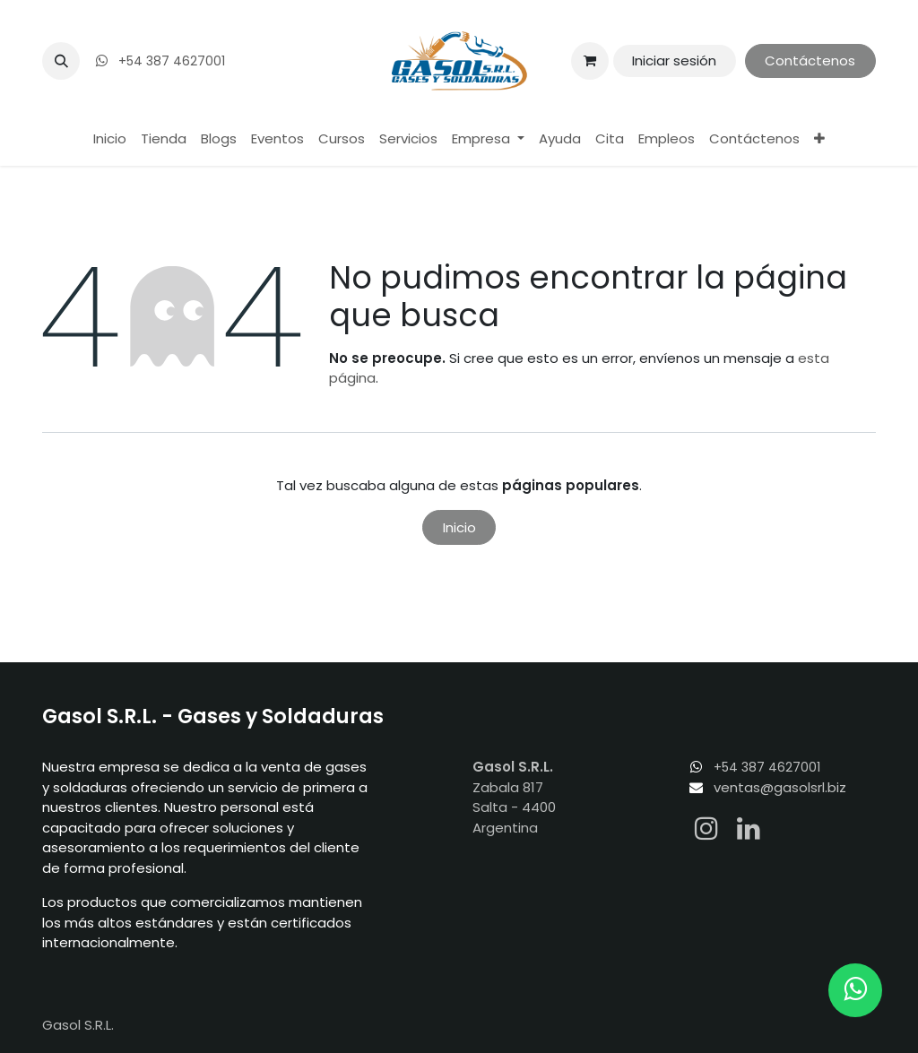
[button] (61, 61)
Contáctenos (810, 60)
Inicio (459, 527)
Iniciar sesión (674, 60)
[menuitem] (110, 139)
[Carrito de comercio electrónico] (590, 61)
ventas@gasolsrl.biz (780, 787)
